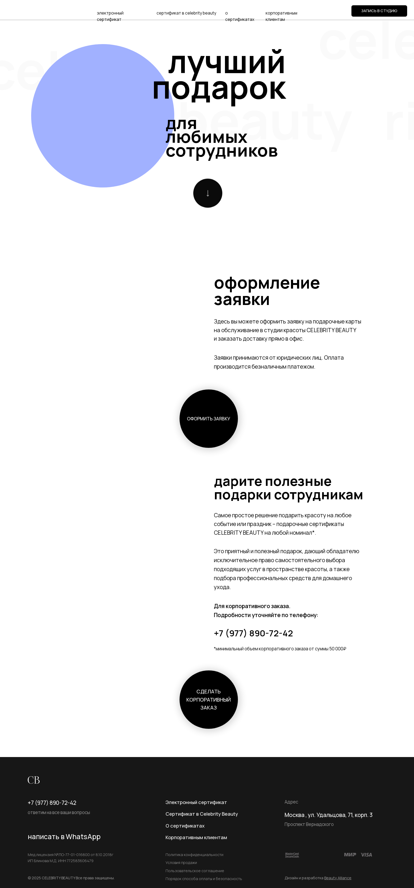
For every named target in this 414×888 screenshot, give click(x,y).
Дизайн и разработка (318, 877)
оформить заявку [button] (208, 419)
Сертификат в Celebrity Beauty (202, 814)
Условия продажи (181, 862)
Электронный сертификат (196, 802)
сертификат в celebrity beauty (186, 13)
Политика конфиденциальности (194, 854)
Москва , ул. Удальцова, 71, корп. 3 (329, 815)
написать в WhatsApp (64, 836)
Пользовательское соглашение (195, 870)
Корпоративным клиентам (196, 837)
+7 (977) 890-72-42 (253, 633)
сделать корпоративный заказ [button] (208, 699)
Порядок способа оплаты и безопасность (204, 878)
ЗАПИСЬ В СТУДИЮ (379, 10)
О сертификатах (185, 826)
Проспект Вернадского (309, 824)
